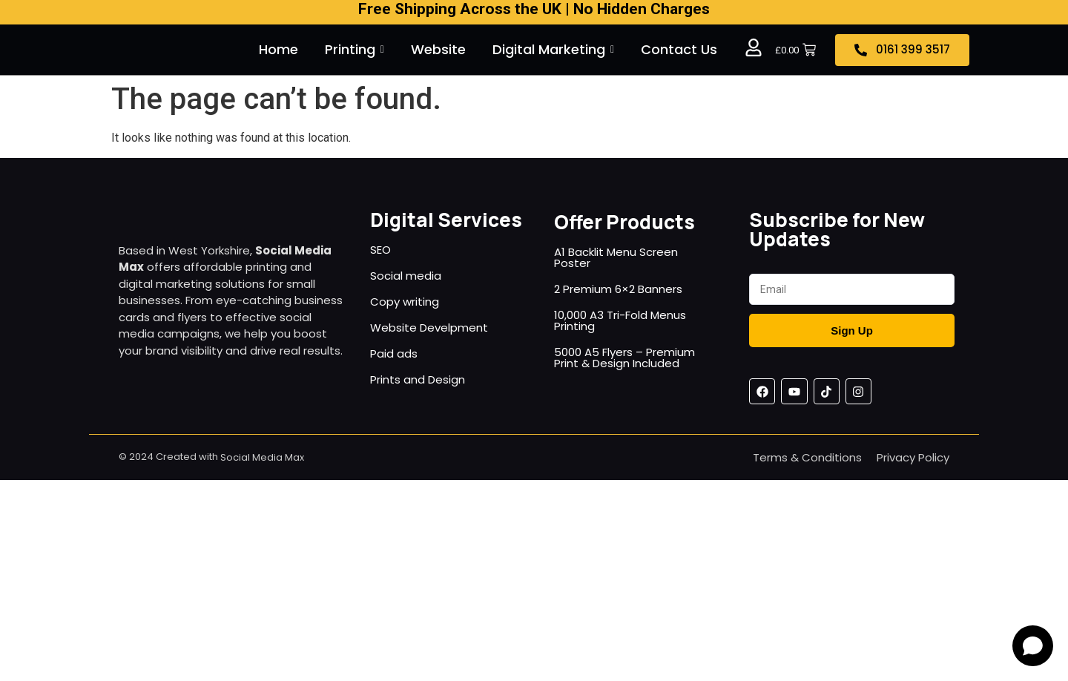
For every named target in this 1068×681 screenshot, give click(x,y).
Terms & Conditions (807, 457)
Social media (405, 275)
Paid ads (394, 353)
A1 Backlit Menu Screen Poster (616, 257)
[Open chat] (1032, 645)
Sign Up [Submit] (852, 330)
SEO (380, 249)
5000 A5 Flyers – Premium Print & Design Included (624, 357)
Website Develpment (429, 327)
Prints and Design (417, 379)
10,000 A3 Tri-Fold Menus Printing (620, 320)
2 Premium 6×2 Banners (618, 289)
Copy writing (404, 301)
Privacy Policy (913, 457)
